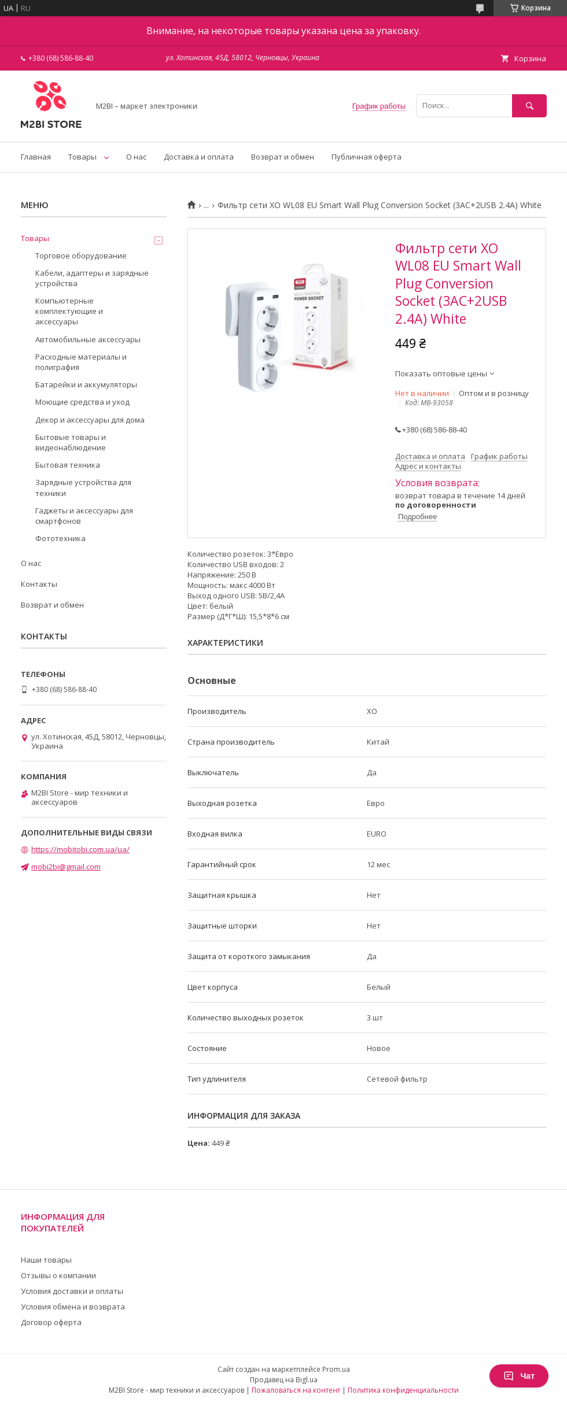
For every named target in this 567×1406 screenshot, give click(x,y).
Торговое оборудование (81, 255)
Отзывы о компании (58, 1275)
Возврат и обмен (282, 156)
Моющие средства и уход (82, 402)
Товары (82, 156)
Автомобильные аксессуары (88, 339)
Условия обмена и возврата (73, 1306)
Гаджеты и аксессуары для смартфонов (84, 515)
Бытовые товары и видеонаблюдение (70, 442)
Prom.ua (336, 1369)
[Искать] (529, 105)
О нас (136, 156)
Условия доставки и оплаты (72, 1291)
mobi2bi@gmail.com (66, 866)
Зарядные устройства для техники (83, 487)
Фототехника (60, 538)
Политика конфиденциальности (403, 1390)
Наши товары (46, 1260)
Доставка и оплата (199, 156)
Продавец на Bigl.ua (284, 1380)
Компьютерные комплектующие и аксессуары (69, 311)
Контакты (39, 584)
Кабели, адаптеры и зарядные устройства (92, 278)
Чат (519, 1376)
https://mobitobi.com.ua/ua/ (80, 849)
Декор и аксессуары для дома (90, 420)
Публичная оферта (367, 156)
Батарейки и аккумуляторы (86, 384)
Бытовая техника (67, 465)
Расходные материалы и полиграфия (81, 362)
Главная (36, 156)
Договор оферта (51, 1322)
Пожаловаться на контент (296, 1390)
